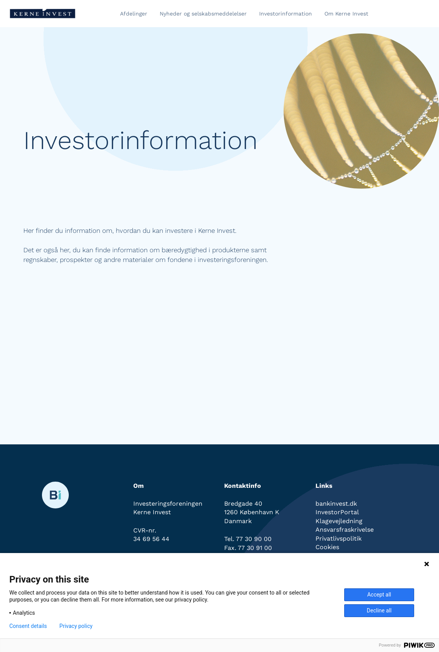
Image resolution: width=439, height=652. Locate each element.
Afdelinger (133, 13)
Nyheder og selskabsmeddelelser (203, 13)
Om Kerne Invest (346, 13)
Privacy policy (75, 626)
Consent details (28, 626)
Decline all (379, 610)
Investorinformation (285, 13)
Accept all (379, 594)
